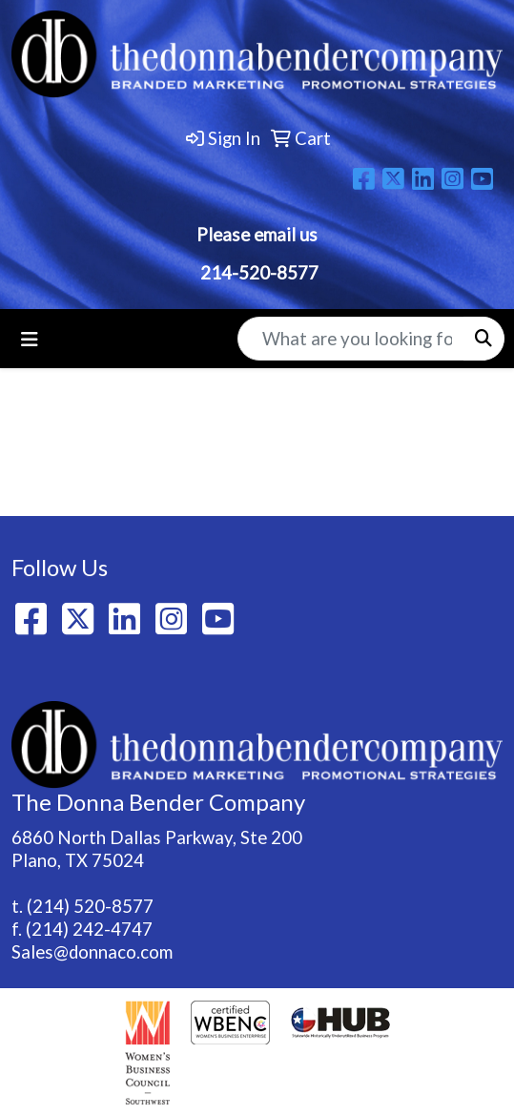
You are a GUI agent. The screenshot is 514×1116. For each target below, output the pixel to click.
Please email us (257, 234)
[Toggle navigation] (30, 339)
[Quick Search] (350, 339)
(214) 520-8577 (90, 906)
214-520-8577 (257, 272)
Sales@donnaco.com (92, 951)
